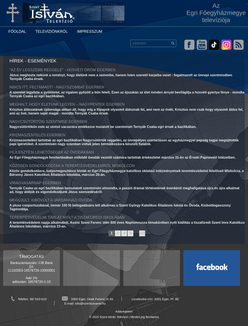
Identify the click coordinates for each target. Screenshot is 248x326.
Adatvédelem (124, 311)
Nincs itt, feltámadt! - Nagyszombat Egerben (56, 87)
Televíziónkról (51, 31)
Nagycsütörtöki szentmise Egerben (48, 122)
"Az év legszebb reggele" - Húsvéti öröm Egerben (62, 70)
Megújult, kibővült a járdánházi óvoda (50, 200)
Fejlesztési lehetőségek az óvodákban (51, 152)
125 (142, 233)
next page (147, 233)
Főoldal (17, 31)
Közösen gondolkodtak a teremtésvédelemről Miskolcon (72, 166)
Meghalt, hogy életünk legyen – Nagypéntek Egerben (67, 104)
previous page (106, 233)
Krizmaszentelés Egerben (37, 135)
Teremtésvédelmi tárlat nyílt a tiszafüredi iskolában (67, 217)
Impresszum (89, 31)
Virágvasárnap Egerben (35, 183)
